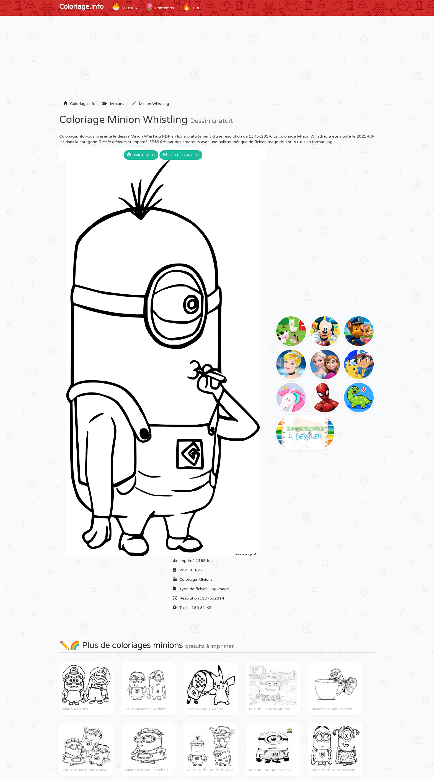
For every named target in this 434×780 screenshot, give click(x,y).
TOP (191, 7)
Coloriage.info (81, 7)
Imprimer (141, 155)
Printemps (159, 7)
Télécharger (181, 155)
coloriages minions (147, 645)
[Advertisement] (217, 60)
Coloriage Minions (196, 579)
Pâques (124, 7)
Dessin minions (112, 142)
